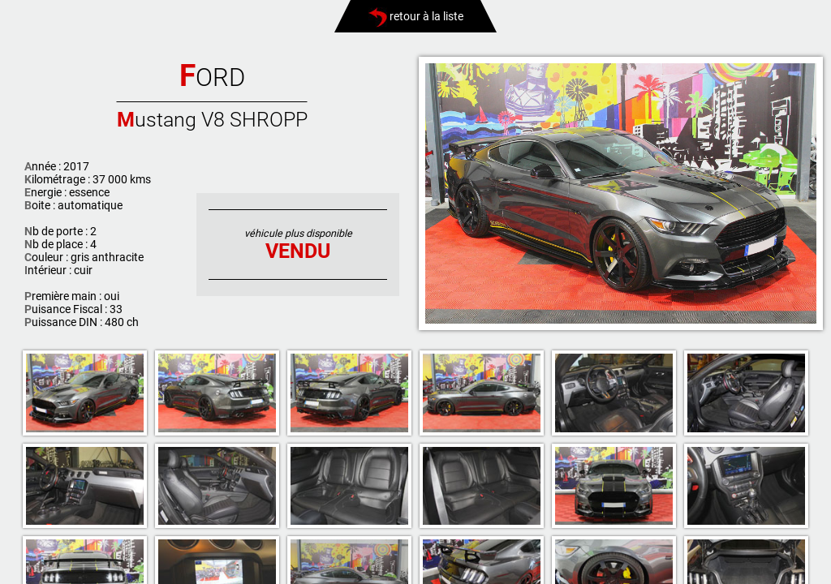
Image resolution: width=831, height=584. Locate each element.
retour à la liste (415, 16)
